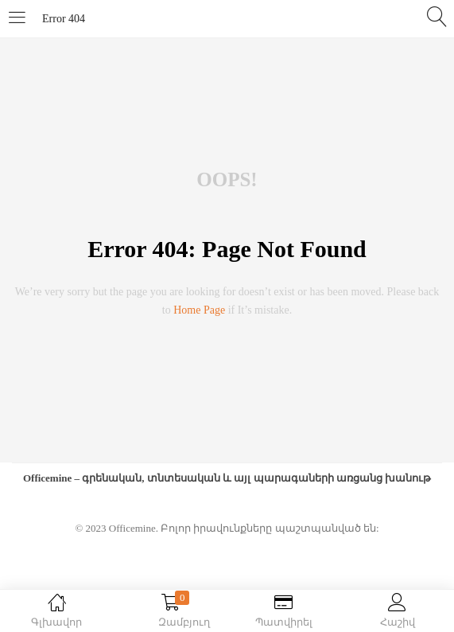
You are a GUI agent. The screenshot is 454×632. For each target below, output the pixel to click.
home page (199, 310)
